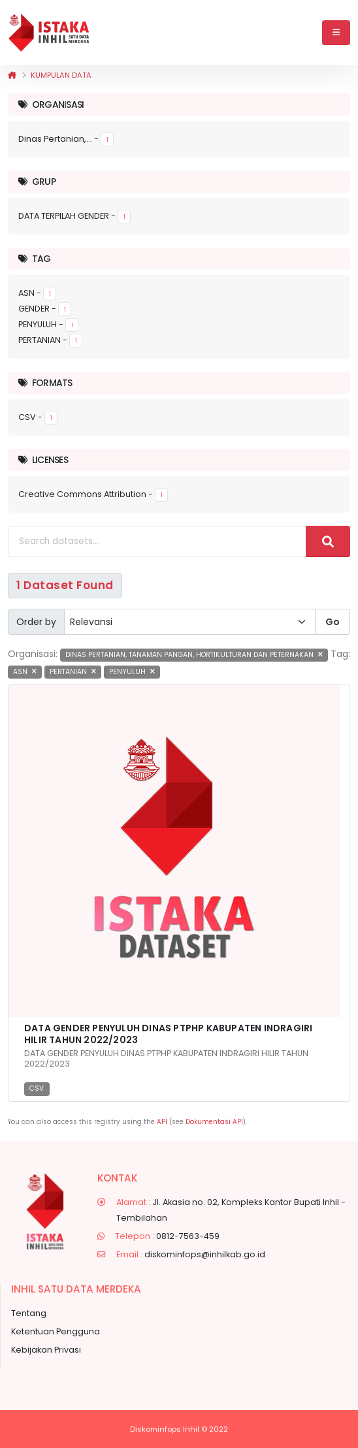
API (162, 1122)
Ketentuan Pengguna (55, 1331)
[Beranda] (12, 75)
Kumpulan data (61, 75)
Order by (36, 621)
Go (332, 621)
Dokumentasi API (214, 1122)
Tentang (28, 1313)
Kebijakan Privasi (46, 1349)
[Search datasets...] (157, 541)
